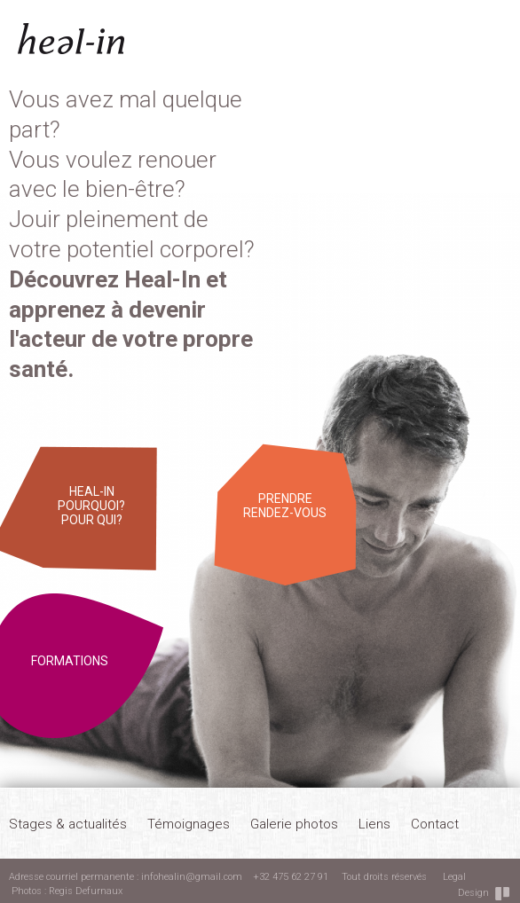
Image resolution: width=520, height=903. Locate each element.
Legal (454, 877)
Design (473, 893)
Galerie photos (294, 824)
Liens (374, 824)
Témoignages (188, 824)
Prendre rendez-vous (285, 505)
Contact (435, 824)
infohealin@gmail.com (191, 877)
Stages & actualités (68, 824)
